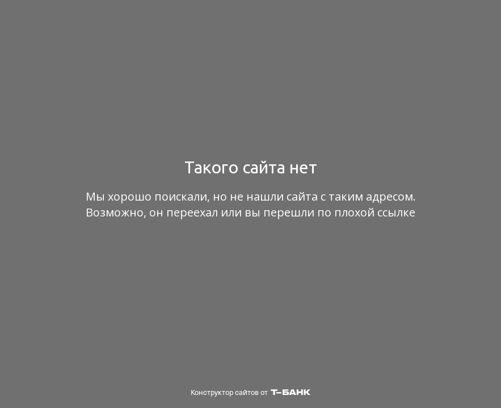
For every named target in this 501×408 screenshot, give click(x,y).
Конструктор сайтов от (250, 392)
